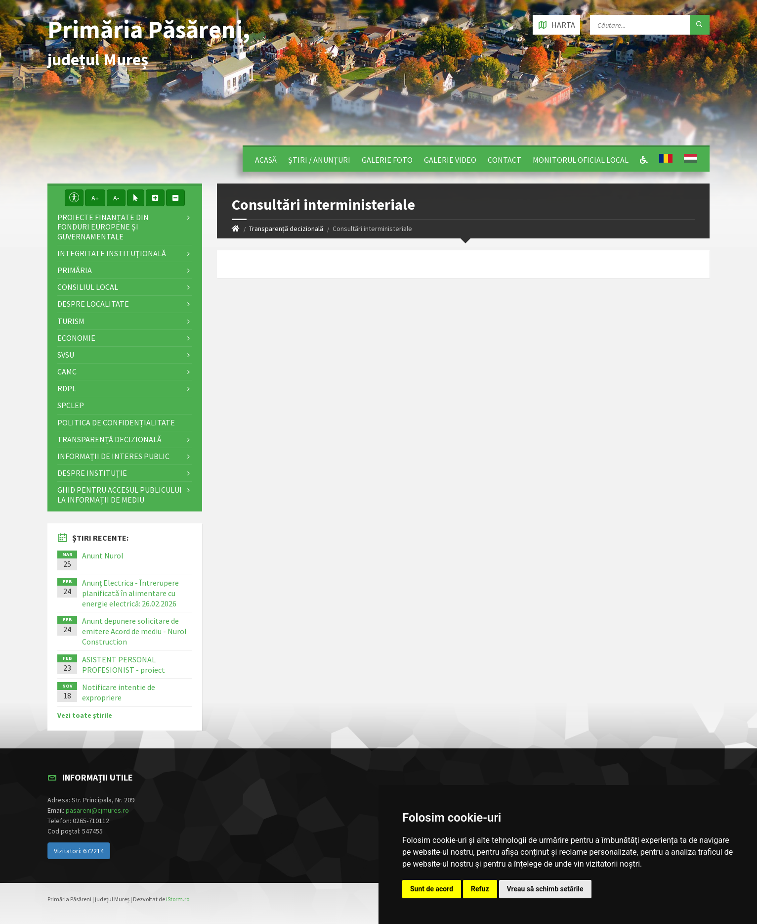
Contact (504, 160)
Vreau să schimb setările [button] (545, 889)
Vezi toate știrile (84, 715)
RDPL (66, 388)
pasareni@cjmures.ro (97, 810)
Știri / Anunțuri (319, 160)
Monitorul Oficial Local (581, 160)
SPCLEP (70, 405)
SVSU (65, 355)
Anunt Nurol (103, 555)
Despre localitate (93, 304)
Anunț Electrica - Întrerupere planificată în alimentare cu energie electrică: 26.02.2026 (130, 593)
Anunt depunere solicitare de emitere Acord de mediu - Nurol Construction (134, 631)
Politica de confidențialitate (116, 422)
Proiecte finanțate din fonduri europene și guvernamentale (103, 226)
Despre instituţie (92, 473)
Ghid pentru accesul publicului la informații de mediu (119, 494)
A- (116, 197)
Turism (70, 321)
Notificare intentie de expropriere (118, 692)
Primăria (74, 270)
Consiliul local (87, 287)
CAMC (67, 371)
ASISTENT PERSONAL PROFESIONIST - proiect (123, 664)
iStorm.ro (177, 899)
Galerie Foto (387, 160)
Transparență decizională (286, 228)
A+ (95, 197)
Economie (76, 338)
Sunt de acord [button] (431, 889)
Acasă (266, 160)
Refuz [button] (480, 889)
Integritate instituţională (111, 253)
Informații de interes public (113, 456)
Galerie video (450, 160)
